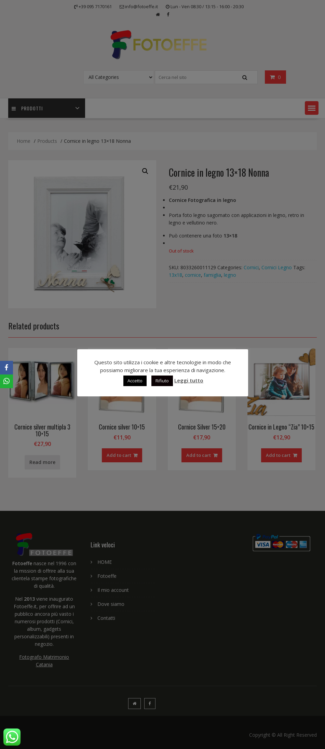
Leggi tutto (188, 380)
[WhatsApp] (6, 381)
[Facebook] (6, 367)
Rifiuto (162, 381)
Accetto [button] (135, 381)
